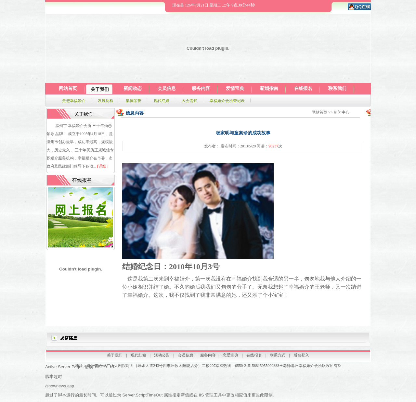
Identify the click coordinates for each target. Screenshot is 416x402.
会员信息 (185, 355)
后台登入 (301, 355)
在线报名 (254, 355)
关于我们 (115, 355)
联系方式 (277, 355)
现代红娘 (138, 355)
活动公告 (162, 355)
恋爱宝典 (230, 355)
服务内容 (208, 355)
